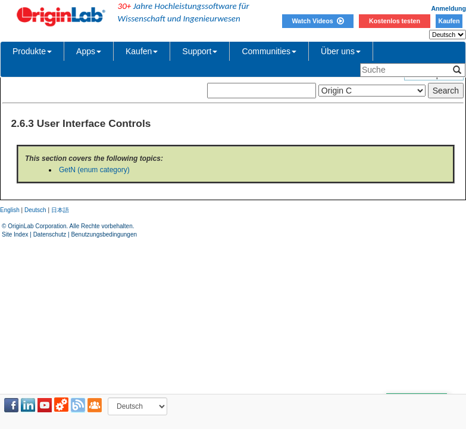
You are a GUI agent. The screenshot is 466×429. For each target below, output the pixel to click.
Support (199, 51)
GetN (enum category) (94, 170)
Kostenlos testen (394, 20)
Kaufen (448, 20)
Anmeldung (448, 8)
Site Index (15, 234)
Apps (88, 51)
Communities (269, 51)
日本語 (60, 210)
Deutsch (35, 210)
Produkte (32, 51)
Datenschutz (50, 234)
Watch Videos (317, 20)
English (10, 210)
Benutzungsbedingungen (104, 234)
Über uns (341, 51)
